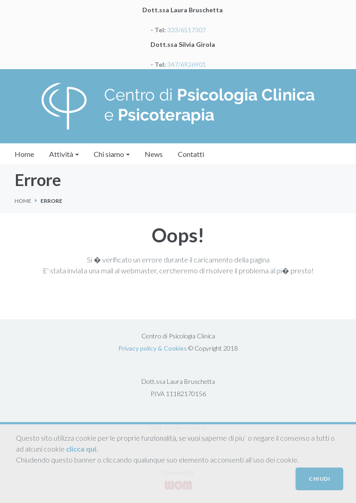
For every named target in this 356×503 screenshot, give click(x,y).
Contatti (191, 154)
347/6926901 (186, 64)
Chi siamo (109, 154)
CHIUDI (319, 478)
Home (24, 154)
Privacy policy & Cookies (152, 348)
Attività (61, 154)
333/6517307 (186, 30)
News (154, 154)
